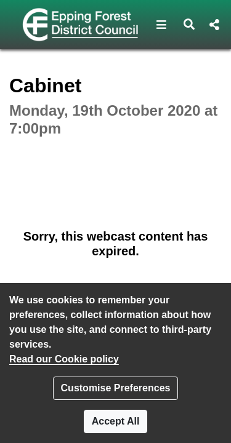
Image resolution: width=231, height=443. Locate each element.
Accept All (116, 421)
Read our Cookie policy (64, 359)
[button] (161, 25)
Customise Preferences (116, 388)
